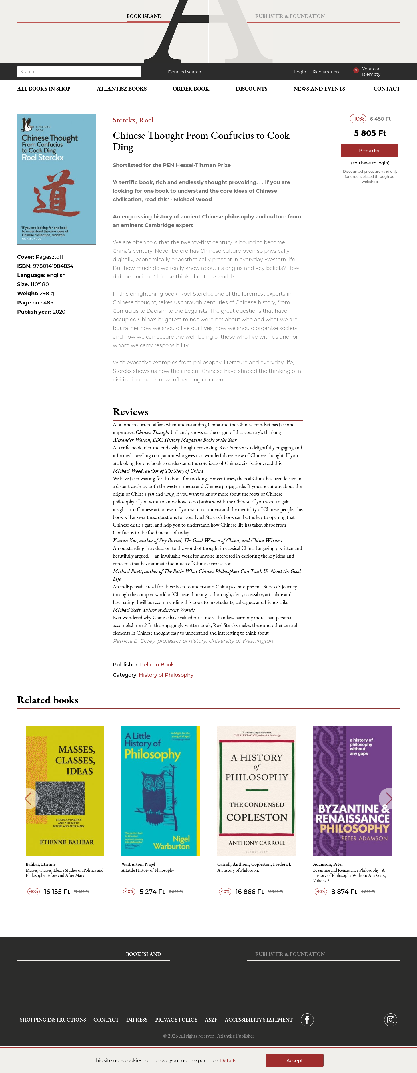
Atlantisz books (122, 88)
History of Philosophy (166, 675)
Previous (28, 798)
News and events (319, 88)
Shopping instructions (53, 1019)
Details (228, 1060)
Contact (387, 88)
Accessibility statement (259, 1019)
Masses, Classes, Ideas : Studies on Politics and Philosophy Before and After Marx (64, 873)
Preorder (369, 150)
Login (300, 72)
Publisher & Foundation (290, 16)
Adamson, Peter (328, 864)
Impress (136, 1019)
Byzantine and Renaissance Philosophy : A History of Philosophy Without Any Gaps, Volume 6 (349, 875)
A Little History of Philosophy (147, 870)
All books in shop (44, 88)
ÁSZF (211, 1019)
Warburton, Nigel (138, 864)
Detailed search (184, 72)
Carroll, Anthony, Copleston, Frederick (254, 864)
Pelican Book (157, 665)
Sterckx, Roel (133, 120)
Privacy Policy (176, 1019)
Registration (326, 72)
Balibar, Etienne (41, 864)
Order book (191, 88)
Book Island (144, 16)
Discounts (251, 88)
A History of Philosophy (238, 870)
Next (389, 798)
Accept (294, 1060)
